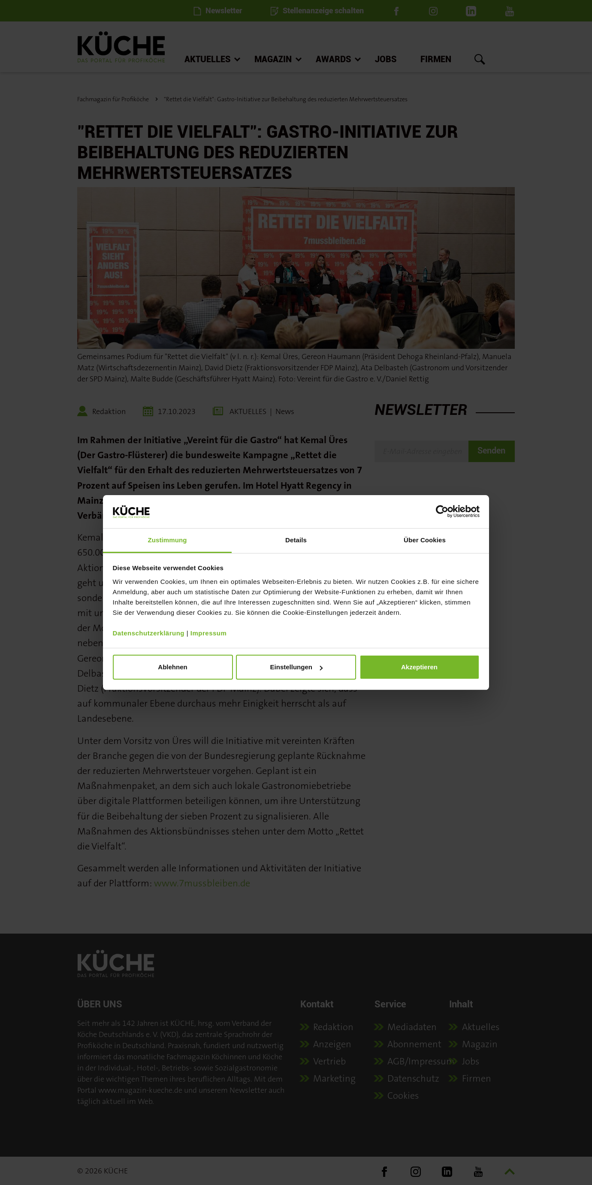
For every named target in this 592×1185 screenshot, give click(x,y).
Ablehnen (172, 667)
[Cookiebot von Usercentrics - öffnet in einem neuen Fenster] (442, 511)
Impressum (208, 633)
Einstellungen (296, 667)
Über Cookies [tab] (425, 540)
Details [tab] (296, 540)
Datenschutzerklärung (149, 633)
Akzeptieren (419, 667)
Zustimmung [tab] (167, 540)
